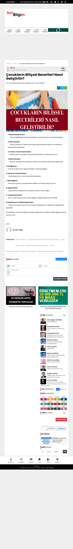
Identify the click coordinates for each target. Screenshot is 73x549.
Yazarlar (48, 458)
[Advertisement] (36, 47)
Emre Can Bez (52, 378)
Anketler (57, 458)
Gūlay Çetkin (52, 344)
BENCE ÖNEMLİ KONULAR (53, 360)
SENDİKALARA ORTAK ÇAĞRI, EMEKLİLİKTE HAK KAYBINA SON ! (55, 334)
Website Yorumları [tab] (61, 237)
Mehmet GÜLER (52, 351)
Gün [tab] (58, 387)
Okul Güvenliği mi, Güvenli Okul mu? (55, 327)
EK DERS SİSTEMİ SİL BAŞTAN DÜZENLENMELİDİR (54, 340)
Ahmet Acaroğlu (53, 358)
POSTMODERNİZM (52, 319)
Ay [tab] (65, 387)
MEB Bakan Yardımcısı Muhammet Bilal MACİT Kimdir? (59, 437)
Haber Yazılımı (50, 465)
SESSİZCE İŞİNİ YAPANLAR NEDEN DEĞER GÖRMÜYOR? (56, 354)
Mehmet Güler (52, 338)
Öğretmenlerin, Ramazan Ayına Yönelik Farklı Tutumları (56, 374)
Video (39, 458)
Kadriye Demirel (53, 331)
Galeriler (31, 458)
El (15, 173)
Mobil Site (11, 458)
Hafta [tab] (62, 387)
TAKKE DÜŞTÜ (50, 346)
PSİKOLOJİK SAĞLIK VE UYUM (55, 366)
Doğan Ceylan (52, 371)
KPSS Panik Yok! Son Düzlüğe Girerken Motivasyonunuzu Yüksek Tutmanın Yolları (53, 381)
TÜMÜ (64, 313)
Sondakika (21, 458)
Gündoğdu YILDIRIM (54, 318)
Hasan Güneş (52, 364)
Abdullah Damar (53, 324)
